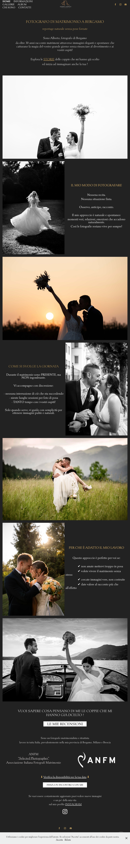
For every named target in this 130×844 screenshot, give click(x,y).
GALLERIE (8, 4)
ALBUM (22, 4)
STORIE (48, 59)
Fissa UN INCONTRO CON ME (65, 784)
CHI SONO (9, 7)
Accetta (59, 839)
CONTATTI (24, 7)
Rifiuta (68, 839)
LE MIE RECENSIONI (65, 724)
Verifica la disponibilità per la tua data (64, 777)
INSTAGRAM (73, 804)
